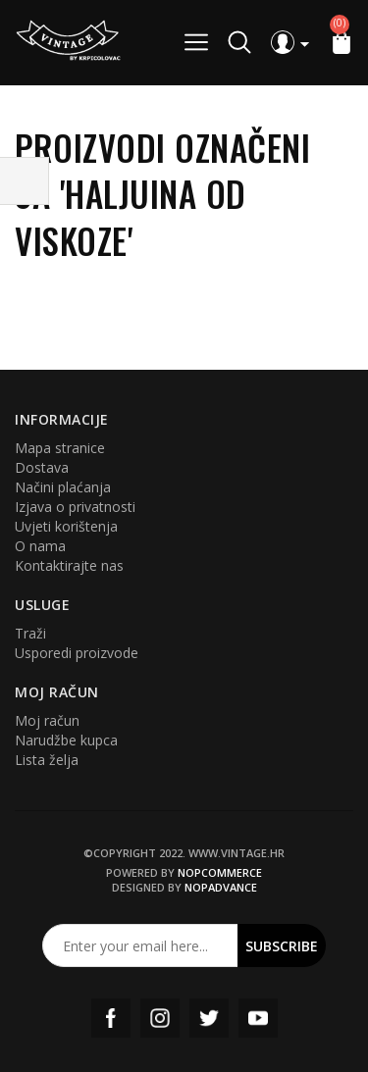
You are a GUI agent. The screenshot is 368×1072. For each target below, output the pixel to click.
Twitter (209, 1018)
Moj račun (47, 720)
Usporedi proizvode (76, 652)
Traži (30, 633)
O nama (40, 545)
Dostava (42, 467)
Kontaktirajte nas (69, 565)
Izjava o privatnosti (75, 506)
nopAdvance (220, 887)
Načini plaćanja (63, 487)
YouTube (258, 1018)
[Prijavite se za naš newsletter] (140, 945)
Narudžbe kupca (66, 740)
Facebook (111, 1018)
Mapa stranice (60, 447)
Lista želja (47, 759)
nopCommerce (220, 872)
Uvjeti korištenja (66, 526)
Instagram (160, 1018)
